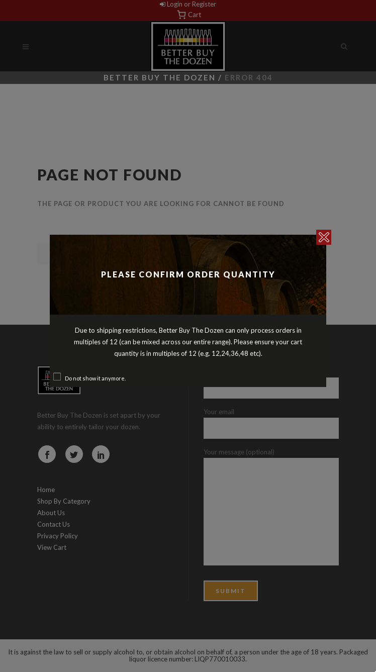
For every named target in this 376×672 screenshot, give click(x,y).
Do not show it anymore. (95, 378)
